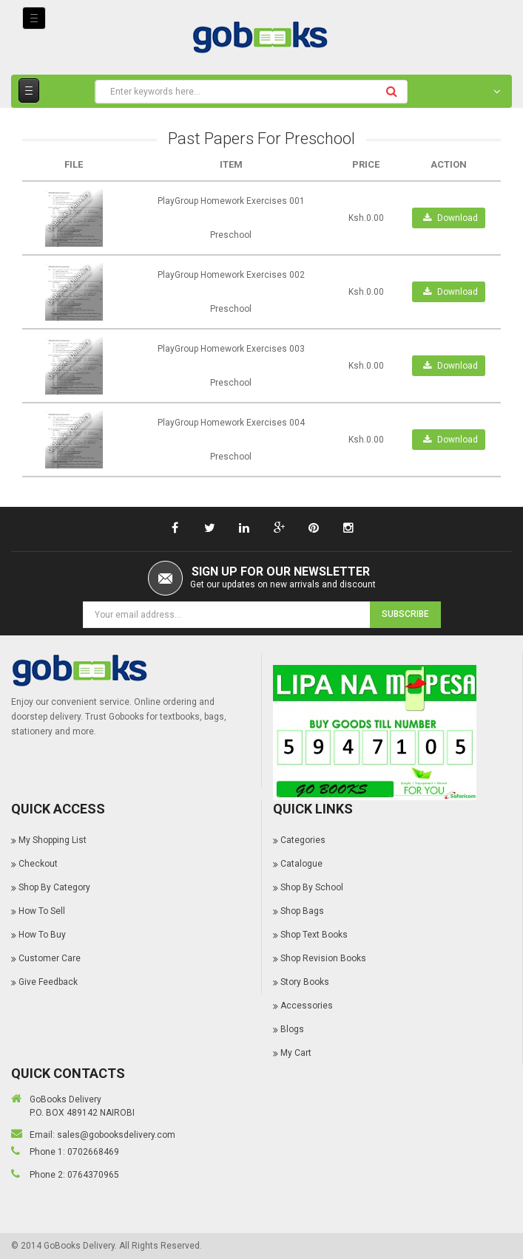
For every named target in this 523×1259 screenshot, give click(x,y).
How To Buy (42, 934)
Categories (302, 840)
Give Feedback (48, 982)
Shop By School (311, 887)
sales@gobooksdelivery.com (116, 1135)
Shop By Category (54, 887)
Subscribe (405, 614)
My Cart (295, 1053)
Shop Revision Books (323, 958)
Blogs (292, 1029)
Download (450, 218)
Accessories (306, 1005)
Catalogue (301, 864)
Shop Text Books (314, 934)
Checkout (38, 864)
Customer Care (49, 958)
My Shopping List (52, 840)
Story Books (304, 982)
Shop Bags (302, 911)
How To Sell (41, 911)
